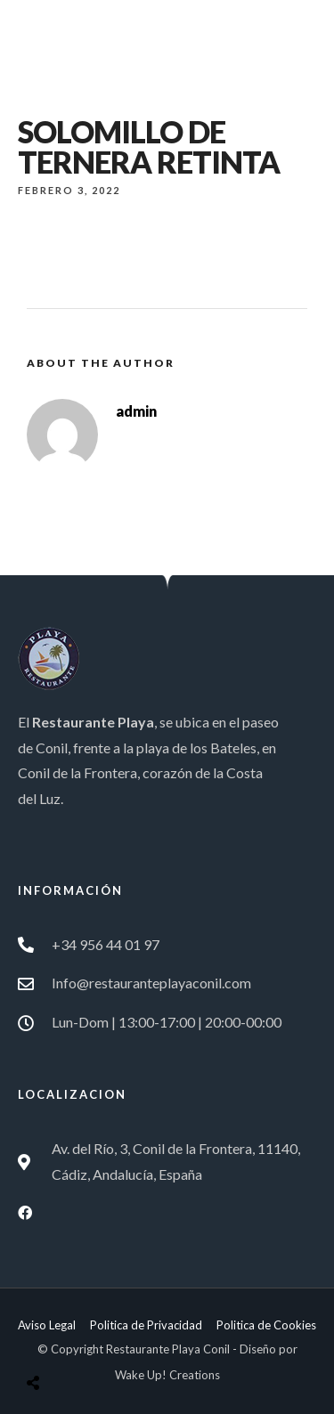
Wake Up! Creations (167, 1375)
